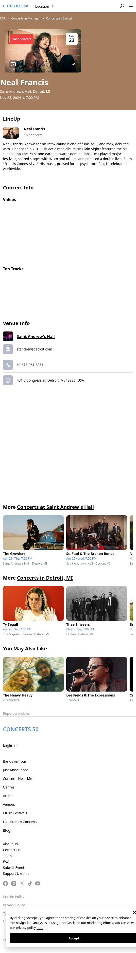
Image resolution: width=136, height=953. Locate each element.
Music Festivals (15, 813)
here (40, 927)
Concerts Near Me (17, 778)
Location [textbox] (42, 6)
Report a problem (17, 713)
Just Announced (15, 770)
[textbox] (12, 745)
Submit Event (13, 867)
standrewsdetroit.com (34, 349)
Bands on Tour (14, 761)
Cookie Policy (13, 896)
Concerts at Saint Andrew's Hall (55, 507)
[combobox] (44, 6)
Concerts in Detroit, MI (45, 577)
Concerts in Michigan (25, 18)
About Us (10, 844)
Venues (9, 804)
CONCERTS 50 (15, 6)
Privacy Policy (14, 905)
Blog (6, 830)
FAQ (6, 861)
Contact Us (11, 849)
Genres (9, 787)
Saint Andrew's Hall (36, 336)
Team (7, 855)
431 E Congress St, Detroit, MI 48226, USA (50, 380)
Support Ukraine (16, 873)
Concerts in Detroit (59, 18)
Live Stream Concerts (20, 821)
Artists (8, 795)
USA (3, 18)
